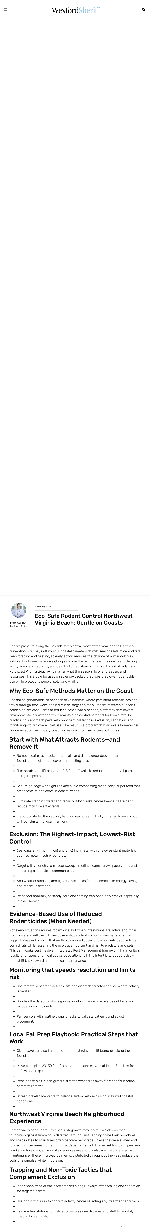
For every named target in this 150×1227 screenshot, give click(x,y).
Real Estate (43, 606)
